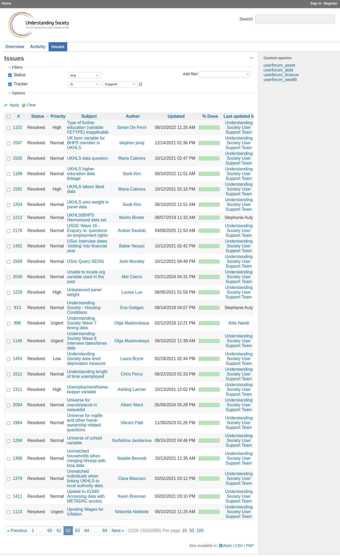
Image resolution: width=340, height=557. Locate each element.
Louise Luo (131, 292)
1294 (17, 440)
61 (59, 530)
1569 (17, 261)
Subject (89, 116)
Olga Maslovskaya (131, 323)
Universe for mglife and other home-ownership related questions (85, 422)
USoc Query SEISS (85, 261)
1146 (17, 341)
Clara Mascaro (132, 478)
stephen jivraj (131, 143)
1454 (17, 358)
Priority (58, 116)
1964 (17, 422)
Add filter (190, 74)
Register (330, 3)
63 (77, 530)
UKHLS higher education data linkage (81, 174)
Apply (14, 105)
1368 (17, 458)
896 (17, 323)
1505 (17, 158)
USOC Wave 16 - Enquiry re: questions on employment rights (87, 230)
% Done (210, 116)
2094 (17, 405)
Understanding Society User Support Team (239, 127)
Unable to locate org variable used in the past (86, 277)
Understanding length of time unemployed (87, 374)
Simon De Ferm (132, 127)
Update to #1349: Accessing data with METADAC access (86, 496)
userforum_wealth (280, 79)
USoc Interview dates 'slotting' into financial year (87, 246)
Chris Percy (132, 374)
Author (133, 116)
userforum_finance (281, 75)
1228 (17, 292)
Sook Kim (132, 173)
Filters (17, 67)
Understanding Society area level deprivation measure (86, 359)
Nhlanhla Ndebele (132, 511)
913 (17, 307)
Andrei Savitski (132, 230)
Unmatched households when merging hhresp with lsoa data (86, 458)
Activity (37, 46)
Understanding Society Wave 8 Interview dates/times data (87, 340)
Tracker (20, 84)
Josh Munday (131, 261)
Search (246, 19)
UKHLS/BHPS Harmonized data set (87, 217)
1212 (17, 217)
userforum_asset (279, 65)
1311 (17, 389)
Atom (227, 545)
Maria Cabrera (131, 158)
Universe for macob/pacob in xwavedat (82, 405)
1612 (17, 374)
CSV (239, 545)
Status (19, 75)
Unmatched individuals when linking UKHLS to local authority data (85, 478)
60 (50, 530)
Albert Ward (132, 405)
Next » (118, 530)
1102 (17, 127)
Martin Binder (131, 217)
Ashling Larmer (131, 389)
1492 (17, 246)
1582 (17, 189)
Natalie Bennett (131, 458)
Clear (31, 105)
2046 (17, 277)
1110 (17, 511)
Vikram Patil (132, 422)
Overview (14, 46)
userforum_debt (278, 70)
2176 (17, 230)
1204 (17, 204)
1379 (17, 478)
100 (199, 530)
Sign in (316, 3)
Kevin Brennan (132, 496)
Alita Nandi (238, 323)
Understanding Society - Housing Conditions (83, 308)
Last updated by (239, 116)
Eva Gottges (131, 307)
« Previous (17, 530)
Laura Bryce (131, 358)
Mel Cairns (132, 277)
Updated (176, 116)
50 (191, 530)
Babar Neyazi (131, 246)
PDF (250, 545)
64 (86, 530)
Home (6, 3)
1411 (17, 496)
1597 (17, 143)
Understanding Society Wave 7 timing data (82, 323)
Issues (58, 46)
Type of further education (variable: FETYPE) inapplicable (88, 127)
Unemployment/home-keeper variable (88, 389)
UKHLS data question (87, 158)
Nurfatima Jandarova (132, 440)
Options (18, 93)
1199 (17, 173)
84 (104, 530)
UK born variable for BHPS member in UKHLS (86, 143)
